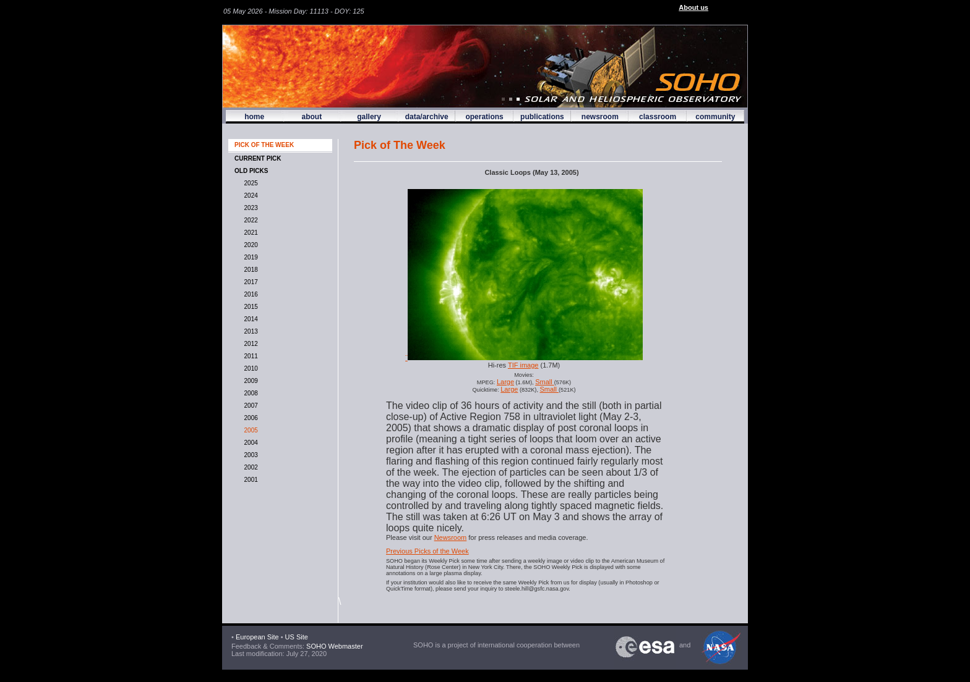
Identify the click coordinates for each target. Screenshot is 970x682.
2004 (249, 442)
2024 (249, 195)
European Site (257, 637)
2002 (249, 467)
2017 (249, 282)
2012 (249, 343)
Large (505, 381)
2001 (249, 479)
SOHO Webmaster (333, 646)
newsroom (600, 116)
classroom (657, 116)
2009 (249, 380)
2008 (249, 393)
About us (693, 7)
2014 (249, 319)
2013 (249, 331)
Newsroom (450, 537)
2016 (249, 294)
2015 (249, 306)
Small (544, 381)
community (715, 116)
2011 (249, 356)
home (254, 116)
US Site (296, 637)
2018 (249, 269)
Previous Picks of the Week (427, 551)
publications (542, 116)
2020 (249, 245)
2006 (249, 418)
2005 (249, 430)
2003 (249, 455)
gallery (369, 116)
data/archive (427, 116)
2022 (249, 220)
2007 (249, 405)
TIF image (523, 365)
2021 (249, 232)
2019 (249, 257)
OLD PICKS (251, 170)
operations (484, 116)
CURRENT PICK (257, 158)
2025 (249, 183)
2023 (249, 207)
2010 (249, 368)
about (311, 116)
